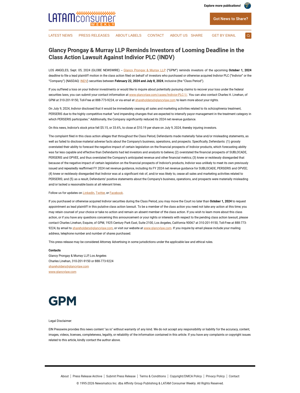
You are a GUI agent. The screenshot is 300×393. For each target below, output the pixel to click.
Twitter (100, 193)
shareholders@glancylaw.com (155, 100)
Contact (156, 35)
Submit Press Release (120, 376)
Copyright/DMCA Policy (186, 376)
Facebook (116, 193)
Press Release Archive (87, 376)
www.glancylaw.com (157, 228)
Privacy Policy (215, 376)
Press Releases (94, 35)
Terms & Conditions (152, 376)
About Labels (128, 35)
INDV (83, 81)
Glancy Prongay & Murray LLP (145, 70)
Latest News (61, 35)
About (65, 376)
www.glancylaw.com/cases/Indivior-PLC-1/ (158, 95)
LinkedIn (88, 193)
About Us (179, 35)
